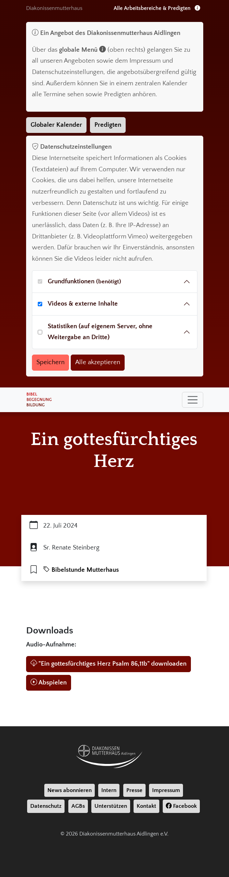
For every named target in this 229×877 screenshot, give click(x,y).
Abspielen (49, 682)
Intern (108, 790)
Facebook (181, 806)
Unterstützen (110, 806)
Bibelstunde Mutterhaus (81, 569)
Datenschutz (45, 806)
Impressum (166, 790)
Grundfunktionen (84, 281)
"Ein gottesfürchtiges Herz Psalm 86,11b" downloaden (108, 663)
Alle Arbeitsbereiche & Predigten (157, 8)
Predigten (107, 124)
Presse (134, 790)
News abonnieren (69, 790)
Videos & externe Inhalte (83, 303)
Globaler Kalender (56, 124)
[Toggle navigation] (192, 400)
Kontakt (146, 806)
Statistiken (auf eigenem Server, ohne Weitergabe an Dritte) (100, 332)
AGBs (78, 806)
